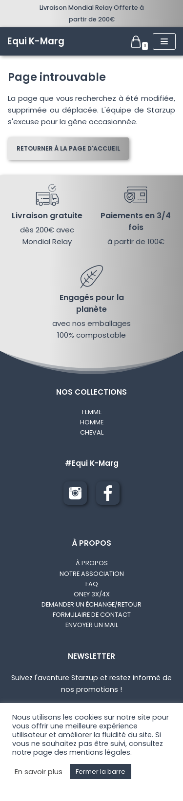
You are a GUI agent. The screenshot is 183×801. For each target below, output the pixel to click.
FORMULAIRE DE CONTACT (92, 614)
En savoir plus (38, 771)
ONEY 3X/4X (92, 594)
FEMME (92, 412)
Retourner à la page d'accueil (68, 148)
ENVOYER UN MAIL (91, 625)
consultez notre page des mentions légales (87, 748)
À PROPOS (92, 563)
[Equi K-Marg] (35, 41)
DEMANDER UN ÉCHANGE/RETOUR (91, 604)
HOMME (91, 422)
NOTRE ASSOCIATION (92, 574)
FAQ (91, 584)
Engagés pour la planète (92, 303)
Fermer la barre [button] (100, 771)
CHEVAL (91, 432)
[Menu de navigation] (164, 41)
